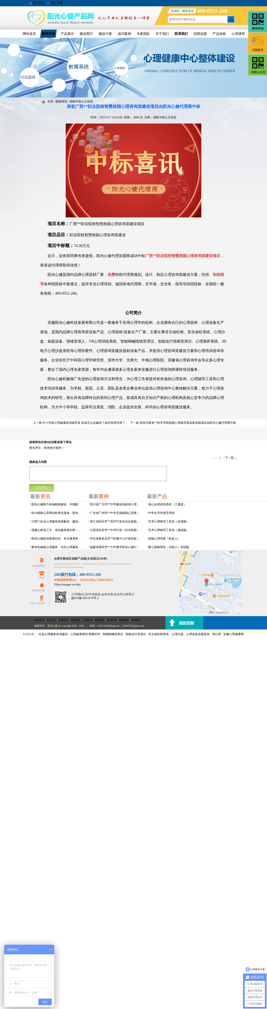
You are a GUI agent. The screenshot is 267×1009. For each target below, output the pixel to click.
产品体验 (219, 33)
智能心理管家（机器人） (164, 538)
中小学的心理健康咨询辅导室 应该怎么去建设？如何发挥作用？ (84, 422)
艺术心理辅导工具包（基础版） (168, 530)
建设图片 (86, 33)
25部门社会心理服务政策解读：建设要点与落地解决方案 (57, 521)
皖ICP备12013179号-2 (85, 598)
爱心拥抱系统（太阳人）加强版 (168, 547)
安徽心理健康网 (233, 634)
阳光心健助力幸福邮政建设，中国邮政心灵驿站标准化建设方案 (57, 504)
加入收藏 (57, 3)
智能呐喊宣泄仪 (113, 634)
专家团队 (143, 33)
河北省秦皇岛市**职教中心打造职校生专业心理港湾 (116, 538)
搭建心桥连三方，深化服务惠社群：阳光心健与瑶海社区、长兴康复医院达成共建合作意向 (57, 530)
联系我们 (181, 33)
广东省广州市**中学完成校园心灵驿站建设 (116, 513)
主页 (50, 101)
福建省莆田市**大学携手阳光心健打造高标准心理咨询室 (116, 547)
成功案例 (124, 33)
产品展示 (67, 33)
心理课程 (238, 33)
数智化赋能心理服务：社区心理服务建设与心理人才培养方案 (57, 547)
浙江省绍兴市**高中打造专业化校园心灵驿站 (116, 521)
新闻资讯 (48, 33)
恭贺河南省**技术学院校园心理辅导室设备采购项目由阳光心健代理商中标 (188, 422)
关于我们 (162, 33)
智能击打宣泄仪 (136, 634)
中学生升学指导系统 (161, 513)
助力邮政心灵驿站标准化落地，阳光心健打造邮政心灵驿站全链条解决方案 (57, 513)
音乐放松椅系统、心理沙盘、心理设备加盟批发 (179, 634)
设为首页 (39, 3)
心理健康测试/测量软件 (85, 634)
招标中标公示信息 (81, 101)
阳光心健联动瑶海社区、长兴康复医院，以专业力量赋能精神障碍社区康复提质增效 (57, 538)
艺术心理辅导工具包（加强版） (168, 521)
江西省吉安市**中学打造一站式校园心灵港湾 (116, 530)
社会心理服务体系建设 (53, 634)
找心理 (216, 634)
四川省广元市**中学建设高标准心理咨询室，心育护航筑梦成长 (116, 504)
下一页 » (230, 457)
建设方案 (105, 33)
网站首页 (29, 33)
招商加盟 (200, 33)
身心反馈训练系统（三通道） (167, 504)
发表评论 (35, 442)
